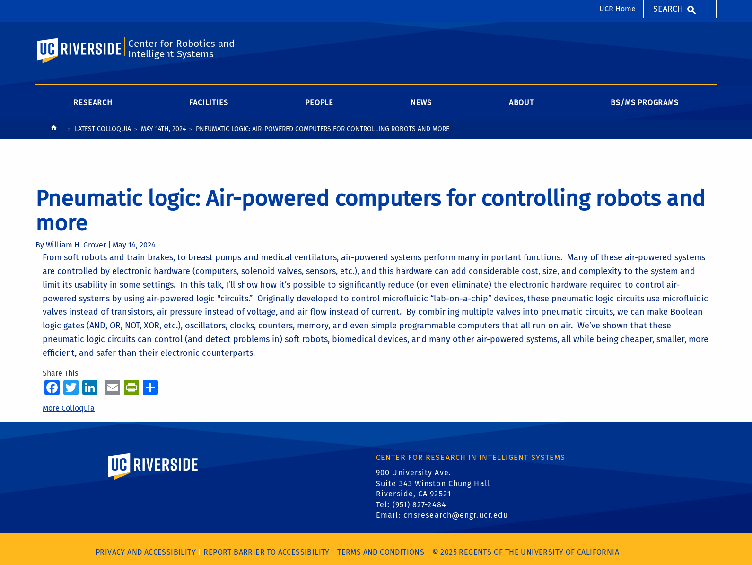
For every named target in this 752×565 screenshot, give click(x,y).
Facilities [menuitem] (208, 102)
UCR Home (617, 8)
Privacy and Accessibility (146, 551)
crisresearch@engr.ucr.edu (455, 515)
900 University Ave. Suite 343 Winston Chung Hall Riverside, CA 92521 (433, 483)
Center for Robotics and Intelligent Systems (181, 49)
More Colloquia (69, 408)
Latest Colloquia (103, 129)
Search (668, 9)
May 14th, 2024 (163, 129)
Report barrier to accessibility (266, 551)
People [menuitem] (319, 102)
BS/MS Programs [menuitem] (644, 102)
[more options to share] (150, 387)
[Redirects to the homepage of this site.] (54, 130)
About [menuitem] (521, 102)
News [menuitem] (421, 102)
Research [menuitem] (92, 102)
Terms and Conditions (380, 551)
